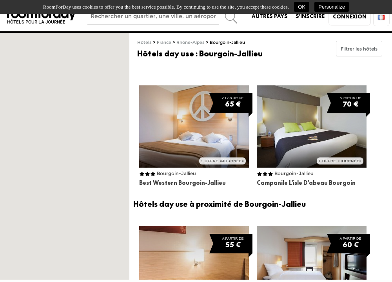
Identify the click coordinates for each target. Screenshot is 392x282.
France (164, 42)
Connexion (350, 16)
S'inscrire (310, 16)
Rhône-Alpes (190, 42)
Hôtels (144, 42)
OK (301, 7)
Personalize (331, 7)
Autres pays (270, 16)
